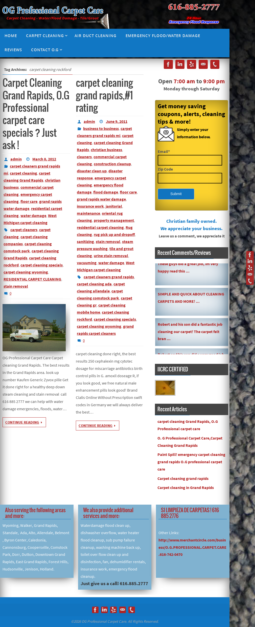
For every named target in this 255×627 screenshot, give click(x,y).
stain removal (16, 286)
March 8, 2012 (44, 158)
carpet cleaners (23, 229)
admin (16, 158)
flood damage (105, 192)
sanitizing (85, 241)
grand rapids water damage (101, 199)
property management (114, 220)
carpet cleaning (23, 173)
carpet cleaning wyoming (26, 272)
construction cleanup (112, 163)
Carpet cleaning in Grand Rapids (185, 487)
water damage (33, 215)
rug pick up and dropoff (114, 234)
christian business (106, 149)
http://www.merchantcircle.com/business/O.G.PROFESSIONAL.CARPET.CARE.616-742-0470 (192, 547)
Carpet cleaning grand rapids (182, 478)
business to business (101, 128)
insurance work (90, 206)
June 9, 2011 (116, 121)
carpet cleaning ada (94, 283)
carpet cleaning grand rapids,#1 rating (104, 96)
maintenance (88, 213)
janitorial (114, 206)
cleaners (84, 156)
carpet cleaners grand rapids (109, 276)
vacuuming (87, 262)
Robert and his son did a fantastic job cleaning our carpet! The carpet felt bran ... (190, 332)
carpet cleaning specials (41, 264)
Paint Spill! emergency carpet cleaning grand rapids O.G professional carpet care (191, 462)
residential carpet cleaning (100, 227)
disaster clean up (92, 170)
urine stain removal (111, 255)
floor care (28, 201)
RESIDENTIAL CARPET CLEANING (32, 279)
